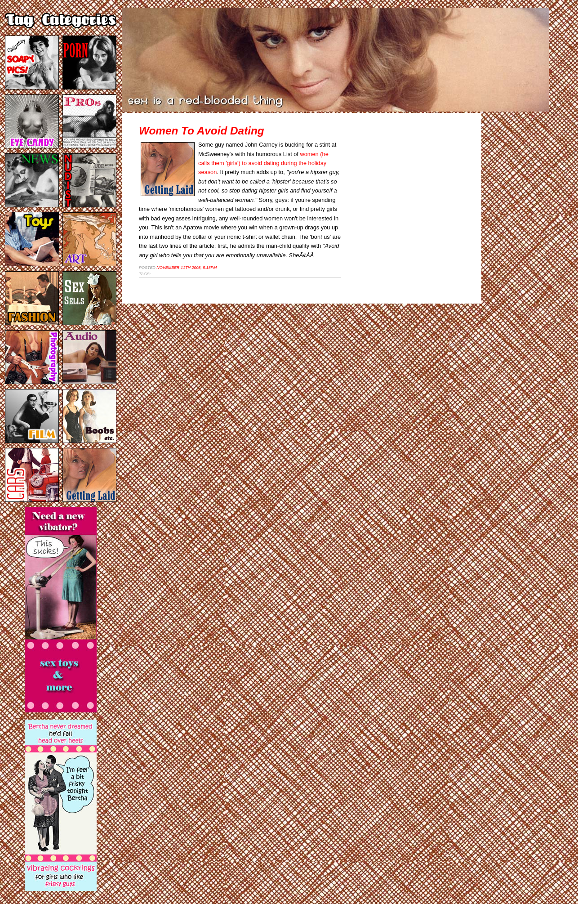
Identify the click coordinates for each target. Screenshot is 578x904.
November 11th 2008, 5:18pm (186, 267)
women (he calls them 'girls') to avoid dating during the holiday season (263, 163)
